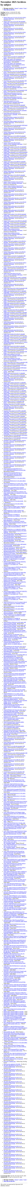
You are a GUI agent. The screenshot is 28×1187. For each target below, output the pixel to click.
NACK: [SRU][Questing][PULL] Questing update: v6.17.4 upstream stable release (14, 1050)
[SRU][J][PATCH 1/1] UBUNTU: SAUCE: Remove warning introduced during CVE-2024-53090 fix (15, 523)
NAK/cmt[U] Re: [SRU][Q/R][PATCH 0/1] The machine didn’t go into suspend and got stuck (15, 1054)
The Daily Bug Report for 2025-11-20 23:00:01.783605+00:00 (13, 1135)
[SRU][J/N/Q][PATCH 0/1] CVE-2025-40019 (15, 481)
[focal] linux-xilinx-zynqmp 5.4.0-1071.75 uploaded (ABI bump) (14, 122)
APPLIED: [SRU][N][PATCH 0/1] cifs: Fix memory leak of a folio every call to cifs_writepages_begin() (14, 955)
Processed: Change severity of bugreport (13, 1058)
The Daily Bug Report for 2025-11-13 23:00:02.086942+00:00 (13, 1110)
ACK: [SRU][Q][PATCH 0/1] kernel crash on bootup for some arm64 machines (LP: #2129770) (14, 865)
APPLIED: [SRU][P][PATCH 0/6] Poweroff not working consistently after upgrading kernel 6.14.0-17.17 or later (15, 959)
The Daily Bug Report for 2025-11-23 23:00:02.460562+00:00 (13, 1147)
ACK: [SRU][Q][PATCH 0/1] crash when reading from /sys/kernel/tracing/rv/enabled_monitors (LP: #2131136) (15, 861)
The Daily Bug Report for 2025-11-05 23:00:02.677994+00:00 (13, 1082)
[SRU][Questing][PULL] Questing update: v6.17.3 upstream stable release (14, 718)
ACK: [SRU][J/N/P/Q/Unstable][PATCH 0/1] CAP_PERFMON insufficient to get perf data (15, 790)
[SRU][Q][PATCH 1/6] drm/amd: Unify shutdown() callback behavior (13, 698)
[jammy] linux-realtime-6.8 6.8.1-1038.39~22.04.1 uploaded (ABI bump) (13, 229)
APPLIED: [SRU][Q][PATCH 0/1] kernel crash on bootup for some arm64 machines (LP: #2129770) (15, 973)
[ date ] (25, 8)
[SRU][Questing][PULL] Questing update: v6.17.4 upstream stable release (14, 722)
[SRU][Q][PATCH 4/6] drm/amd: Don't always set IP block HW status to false (15, 710)
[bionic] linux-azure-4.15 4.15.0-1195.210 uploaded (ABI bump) (14, 25)
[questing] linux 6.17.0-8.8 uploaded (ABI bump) (15, 435)
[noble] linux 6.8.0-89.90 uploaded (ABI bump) (15, 365)
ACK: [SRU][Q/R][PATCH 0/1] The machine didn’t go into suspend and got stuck (14, 856)
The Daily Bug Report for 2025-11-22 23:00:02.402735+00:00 (13, 1143)
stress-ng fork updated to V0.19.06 (12, 1064)
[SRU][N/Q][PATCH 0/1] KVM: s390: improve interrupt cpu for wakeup (15, 550)
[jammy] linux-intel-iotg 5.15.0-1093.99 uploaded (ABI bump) (13, 178)
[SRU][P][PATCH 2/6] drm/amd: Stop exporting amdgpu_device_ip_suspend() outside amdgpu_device (15, 638)
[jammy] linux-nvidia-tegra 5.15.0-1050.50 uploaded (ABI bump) (14, 210)
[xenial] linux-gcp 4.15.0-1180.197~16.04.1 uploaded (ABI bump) (14, 760)
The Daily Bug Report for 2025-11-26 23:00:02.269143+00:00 (13, 1159)
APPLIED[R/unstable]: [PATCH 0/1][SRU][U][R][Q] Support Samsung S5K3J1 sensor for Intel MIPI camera (15, 994)
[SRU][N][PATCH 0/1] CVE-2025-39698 (14, 608)
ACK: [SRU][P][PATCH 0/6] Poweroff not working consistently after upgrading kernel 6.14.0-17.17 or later (14, 853)
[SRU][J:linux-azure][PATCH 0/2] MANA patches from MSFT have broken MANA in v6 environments (15, 489)
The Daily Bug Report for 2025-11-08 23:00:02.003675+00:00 (13, 1094)
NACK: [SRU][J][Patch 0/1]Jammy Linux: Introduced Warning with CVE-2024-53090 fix (15, 1046)
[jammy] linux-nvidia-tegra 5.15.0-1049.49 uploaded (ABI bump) (14, 206)
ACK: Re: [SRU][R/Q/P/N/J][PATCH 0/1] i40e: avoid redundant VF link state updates (15, 908)
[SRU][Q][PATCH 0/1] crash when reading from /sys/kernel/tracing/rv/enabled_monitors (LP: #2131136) (15, 663)
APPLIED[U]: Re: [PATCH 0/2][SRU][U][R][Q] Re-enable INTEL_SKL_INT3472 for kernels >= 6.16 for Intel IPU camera (15, 998)
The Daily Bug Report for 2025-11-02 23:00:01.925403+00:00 (13, 1070)
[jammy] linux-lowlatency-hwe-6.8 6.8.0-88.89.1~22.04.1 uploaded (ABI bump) (13, 182)
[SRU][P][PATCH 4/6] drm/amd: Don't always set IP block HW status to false (15, 647)
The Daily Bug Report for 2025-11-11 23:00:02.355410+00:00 (13, 1102)
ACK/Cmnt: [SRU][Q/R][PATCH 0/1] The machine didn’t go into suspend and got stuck (15, 780)
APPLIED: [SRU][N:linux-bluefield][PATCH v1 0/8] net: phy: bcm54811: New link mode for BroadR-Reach (15, 951)
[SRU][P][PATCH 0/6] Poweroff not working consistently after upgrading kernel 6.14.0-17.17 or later (15, 632)
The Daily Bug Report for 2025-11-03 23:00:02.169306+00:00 (13, 1074)
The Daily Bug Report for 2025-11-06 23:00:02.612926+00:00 (13, 1086)
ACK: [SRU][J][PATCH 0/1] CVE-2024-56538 (15, 809)
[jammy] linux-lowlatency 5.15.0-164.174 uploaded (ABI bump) (14, 190)
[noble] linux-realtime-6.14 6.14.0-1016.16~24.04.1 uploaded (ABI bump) (13, 355)
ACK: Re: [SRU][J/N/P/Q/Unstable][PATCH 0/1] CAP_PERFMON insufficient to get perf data (15, 888)
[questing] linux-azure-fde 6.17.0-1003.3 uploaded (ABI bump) (13, 407)
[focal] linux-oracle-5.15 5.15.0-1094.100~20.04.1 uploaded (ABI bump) (13, 101)
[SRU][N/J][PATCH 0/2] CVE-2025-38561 (14, 541)
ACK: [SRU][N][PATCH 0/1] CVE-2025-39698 (15, 848)
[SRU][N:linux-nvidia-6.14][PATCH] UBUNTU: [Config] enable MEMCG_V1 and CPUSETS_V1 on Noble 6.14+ (15, 593)
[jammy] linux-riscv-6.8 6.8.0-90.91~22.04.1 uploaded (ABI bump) (14, 237)
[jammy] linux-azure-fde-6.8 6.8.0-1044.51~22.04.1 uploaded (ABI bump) (13, 143)
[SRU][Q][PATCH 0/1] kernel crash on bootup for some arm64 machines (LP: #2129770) (15, 670)
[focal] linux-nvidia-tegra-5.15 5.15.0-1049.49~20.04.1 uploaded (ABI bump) (13, 97)
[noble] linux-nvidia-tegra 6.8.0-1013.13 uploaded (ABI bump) (13, 330)
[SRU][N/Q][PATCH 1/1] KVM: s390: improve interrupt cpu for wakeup (15, 553)
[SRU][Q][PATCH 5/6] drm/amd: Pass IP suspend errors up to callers (13, 713)
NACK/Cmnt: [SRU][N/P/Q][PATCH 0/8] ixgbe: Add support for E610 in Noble (15, 1038)
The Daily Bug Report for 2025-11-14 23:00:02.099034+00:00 (13, 1114)
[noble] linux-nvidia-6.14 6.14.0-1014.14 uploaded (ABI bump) (13, 318)
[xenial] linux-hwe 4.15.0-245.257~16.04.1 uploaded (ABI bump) (14, 764)
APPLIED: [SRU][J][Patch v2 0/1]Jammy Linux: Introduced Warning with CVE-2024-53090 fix (15, 937)
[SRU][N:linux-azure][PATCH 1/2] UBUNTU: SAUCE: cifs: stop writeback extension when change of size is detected (15, 579)
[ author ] (21, 8)
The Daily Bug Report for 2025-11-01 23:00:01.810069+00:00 (13, 1066)
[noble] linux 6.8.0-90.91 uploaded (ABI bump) (15, 367)
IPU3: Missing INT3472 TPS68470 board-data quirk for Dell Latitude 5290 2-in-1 (15, 1023)
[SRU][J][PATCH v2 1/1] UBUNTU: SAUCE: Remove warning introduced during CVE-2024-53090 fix (15, 531)
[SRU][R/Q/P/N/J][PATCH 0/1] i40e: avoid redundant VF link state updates (14, 730)
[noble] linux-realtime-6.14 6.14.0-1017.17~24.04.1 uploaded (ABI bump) (13, 359)
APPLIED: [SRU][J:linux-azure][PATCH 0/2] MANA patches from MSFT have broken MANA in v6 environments (15, 931)
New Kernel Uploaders (9, 1057)
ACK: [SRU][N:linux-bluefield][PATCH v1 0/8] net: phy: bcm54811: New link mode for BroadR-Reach (15, 838)
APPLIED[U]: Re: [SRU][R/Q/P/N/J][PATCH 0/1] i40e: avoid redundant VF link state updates (15, 1005)
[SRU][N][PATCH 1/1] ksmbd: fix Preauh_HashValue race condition (12, 619)
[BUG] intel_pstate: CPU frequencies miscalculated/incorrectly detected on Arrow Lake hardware (14, 61)
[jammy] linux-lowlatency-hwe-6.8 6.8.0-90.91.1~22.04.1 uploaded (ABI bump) (13, 186)
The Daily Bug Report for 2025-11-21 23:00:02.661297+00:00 (13, 1139)
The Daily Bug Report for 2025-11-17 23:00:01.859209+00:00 (13, 1122)
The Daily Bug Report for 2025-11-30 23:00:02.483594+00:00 (13, 1171)
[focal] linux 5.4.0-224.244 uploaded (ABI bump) (15, 125)
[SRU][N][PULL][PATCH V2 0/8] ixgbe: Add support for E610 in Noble (15, 623)
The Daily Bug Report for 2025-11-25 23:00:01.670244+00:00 (13, 1155)
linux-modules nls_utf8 (9, 1031)
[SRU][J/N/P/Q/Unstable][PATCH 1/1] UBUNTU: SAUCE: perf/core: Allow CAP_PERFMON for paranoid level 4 (13, 474)
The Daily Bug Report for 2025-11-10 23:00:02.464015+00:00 (13, 1098)
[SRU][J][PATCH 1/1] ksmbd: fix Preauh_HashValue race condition (12, 515)
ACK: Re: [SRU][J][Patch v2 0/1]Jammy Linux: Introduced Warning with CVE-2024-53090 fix (15, 892)
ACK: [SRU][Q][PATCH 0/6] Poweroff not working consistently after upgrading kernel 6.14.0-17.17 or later (14, 877)
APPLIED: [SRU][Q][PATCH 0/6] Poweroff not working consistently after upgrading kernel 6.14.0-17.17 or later (15, 977)
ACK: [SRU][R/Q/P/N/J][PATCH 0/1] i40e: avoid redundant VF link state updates (14, 884)
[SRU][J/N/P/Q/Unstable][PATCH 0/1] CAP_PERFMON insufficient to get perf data (15, 469)
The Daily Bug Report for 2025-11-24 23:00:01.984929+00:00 (13, 1151)
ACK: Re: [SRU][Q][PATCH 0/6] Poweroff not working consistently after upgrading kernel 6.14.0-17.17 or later (15, 905)
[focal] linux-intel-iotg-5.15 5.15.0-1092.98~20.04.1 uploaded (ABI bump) (13, 87)
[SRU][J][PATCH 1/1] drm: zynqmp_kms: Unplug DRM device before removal (14, 511)
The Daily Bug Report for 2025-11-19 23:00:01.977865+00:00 (13, 1131)
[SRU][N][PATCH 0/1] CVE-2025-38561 (14, 606)
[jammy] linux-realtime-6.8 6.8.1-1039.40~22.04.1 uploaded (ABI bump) (13, 233)
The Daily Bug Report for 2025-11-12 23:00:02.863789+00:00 (13, 1106)
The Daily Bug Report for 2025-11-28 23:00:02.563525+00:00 (13, 1167)
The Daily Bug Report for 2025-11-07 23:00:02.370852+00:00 (13, 1090)
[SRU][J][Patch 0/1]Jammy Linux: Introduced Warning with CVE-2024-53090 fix (15, 507)
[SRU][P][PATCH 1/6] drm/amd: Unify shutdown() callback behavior (13, 635)
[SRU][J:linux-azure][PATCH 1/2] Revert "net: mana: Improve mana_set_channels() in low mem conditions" (15, 493)
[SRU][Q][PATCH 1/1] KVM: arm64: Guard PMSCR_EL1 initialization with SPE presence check (15, 687)
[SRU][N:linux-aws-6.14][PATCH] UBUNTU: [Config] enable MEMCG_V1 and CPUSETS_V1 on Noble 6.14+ (15, 563)
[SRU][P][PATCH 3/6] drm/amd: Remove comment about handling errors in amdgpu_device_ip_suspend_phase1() (14, 643)
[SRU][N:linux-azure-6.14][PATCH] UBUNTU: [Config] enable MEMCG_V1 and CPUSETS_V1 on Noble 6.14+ (15, 568)
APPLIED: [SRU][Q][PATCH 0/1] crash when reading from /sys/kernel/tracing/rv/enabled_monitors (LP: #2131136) (15, 967)
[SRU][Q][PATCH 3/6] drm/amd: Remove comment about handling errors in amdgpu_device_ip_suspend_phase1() (14, 706)
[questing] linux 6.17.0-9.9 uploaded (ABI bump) (15, 437)
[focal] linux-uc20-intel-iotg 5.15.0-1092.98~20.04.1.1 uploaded (12, 113)
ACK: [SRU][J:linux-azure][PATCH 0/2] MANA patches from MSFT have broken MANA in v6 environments (15, 803)
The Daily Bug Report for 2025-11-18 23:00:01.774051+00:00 (13, 1126)
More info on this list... (9, 9)
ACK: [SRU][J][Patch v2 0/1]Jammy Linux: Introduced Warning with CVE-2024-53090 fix (15, 813)
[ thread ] (16, 8)
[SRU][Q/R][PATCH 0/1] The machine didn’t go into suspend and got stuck (15, 655)
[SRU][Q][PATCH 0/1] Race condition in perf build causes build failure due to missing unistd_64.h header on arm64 (15, 679)
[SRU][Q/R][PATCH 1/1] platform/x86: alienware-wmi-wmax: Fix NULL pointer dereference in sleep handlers (13, 659)
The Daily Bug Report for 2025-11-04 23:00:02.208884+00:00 (13, 1078)
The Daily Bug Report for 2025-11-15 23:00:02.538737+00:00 (13, 1118)
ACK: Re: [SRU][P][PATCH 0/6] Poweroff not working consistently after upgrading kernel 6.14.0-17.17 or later (15, 901)
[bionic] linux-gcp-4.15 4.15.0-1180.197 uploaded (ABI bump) (13, 29)
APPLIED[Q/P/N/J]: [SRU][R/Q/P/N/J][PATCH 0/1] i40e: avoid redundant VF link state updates (15, 985)
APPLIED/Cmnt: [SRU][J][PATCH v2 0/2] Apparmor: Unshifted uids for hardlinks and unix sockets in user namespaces (15, 913)
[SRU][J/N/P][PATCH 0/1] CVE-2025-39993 (15, 478)
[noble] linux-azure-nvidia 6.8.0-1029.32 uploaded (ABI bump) (13, 285)
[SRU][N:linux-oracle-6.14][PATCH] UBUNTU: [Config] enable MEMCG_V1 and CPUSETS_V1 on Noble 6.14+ (15, 598)
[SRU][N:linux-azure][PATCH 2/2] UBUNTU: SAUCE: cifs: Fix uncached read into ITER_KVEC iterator (15, 583)
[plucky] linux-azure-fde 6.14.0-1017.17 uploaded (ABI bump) (13, 379)
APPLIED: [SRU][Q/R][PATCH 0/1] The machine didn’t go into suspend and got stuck (15, 962)
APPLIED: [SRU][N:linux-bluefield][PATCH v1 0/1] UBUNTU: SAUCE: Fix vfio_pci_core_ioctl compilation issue (15, 947)
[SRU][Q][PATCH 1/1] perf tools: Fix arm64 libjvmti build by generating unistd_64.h (14, 690)
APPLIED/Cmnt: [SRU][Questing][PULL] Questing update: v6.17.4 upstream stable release (15, 920)
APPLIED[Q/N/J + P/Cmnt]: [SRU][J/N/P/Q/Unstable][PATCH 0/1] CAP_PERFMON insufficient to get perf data (15, 981)
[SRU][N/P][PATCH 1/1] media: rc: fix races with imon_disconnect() (14, 547)
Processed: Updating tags (10, 1061)
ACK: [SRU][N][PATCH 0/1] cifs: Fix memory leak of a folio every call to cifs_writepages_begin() (15, 842)
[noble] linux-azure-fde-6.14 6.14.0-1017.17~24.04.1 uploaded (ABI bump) (13, 274)
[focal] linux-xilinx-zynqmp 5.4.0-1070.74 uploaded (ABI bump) (14, 118)
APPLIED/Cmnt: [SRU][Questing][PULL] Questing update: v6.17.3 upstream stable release (15, 916)
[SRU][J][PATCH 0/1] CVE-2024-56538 (13, 501)
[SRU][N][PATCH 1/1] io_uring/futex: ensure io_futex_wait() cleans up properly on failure (15, 615)
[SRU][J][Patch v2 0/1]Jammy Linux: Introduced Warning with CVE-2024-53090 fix (15, 526)
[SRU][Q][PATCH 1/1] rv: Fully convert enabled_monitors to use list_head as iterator (14, 694)
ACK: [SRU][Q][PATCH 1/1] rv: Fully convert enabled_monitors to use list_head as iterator (15, 880)
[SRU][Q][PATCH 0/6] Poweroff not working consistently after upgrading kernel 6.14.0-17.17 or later (15, 683)
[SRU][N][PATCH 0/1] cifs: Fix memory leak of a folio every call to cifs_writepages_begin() (15, 602)
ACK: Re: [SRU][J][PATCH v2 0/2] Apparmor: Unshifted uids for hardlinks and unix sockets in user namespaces (15, 897)
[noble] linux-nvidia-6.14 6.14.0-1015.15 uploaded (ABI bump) (13, 322)
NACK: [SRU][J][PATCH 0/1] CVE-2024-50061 (15, 1040)
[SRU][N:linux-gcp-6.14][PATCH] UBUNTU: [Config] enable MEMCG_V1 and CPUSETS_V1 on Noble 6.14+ (15, 587)
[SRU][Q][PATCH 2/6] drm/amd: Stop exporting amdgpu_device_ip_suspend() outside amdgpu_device (15, 702)
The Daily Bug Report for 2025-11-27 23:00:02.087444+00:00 (13, 1163)
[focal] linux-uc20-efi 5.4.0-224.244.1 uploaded (15, 110)
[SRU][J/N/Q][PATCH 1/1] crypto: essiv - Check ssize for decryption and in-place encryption (15, 484)
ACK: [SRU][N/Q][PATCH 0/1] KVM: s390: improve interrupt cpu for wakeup (14, 823)
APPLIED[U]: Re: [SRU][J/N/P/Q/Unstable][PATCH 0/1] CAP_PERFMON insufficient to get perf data (15, 1002)
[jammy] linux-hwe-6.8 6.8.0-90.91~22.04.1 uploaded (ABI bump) (14, 167)
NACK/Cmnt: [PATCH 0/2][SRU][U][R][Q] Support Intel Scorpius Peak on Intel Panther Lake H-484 (14, 1035)
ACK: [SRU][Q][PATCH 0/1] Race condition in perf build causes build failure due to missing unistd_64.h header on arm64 (15, 873)
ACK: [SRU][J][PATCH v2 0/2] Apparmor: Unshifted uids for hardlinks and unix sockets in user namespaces (15, 818)
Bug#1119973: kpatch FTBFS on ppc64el (14, 1011)
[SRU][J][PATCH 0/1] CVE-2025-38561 (13, 503)
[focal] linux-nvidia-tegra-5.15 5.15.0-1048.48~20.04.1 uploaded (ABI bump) (13, 93)
